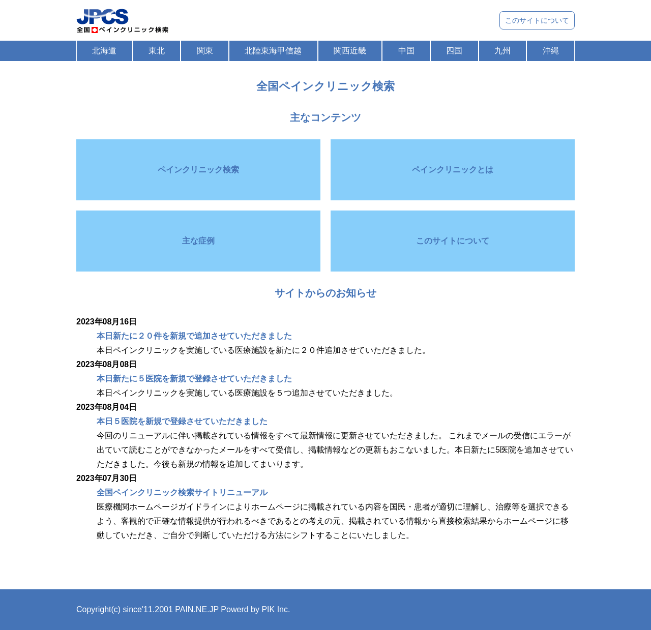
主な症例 (198, 240)
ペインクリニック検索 (198, 169)
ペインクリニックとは (452, 169)
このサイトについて (537, 20)
